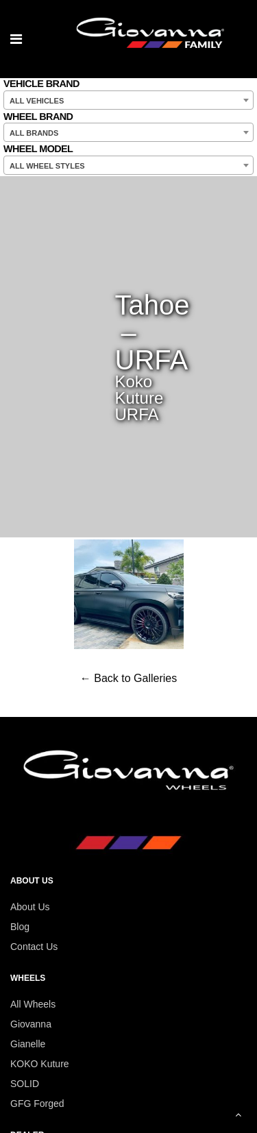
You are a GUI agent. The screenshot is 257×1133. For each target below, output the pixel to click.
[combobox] (128, 100)
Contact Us (34, 946)
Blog (19, 926)
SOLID (24, 1083)
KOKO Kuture (39, 1063)
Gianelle (27, 1043)
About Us (30, 906)
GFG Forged (37, 1103)
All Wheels (33, 1004)
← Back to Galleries (128, 678)
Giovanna (30, 1024)
